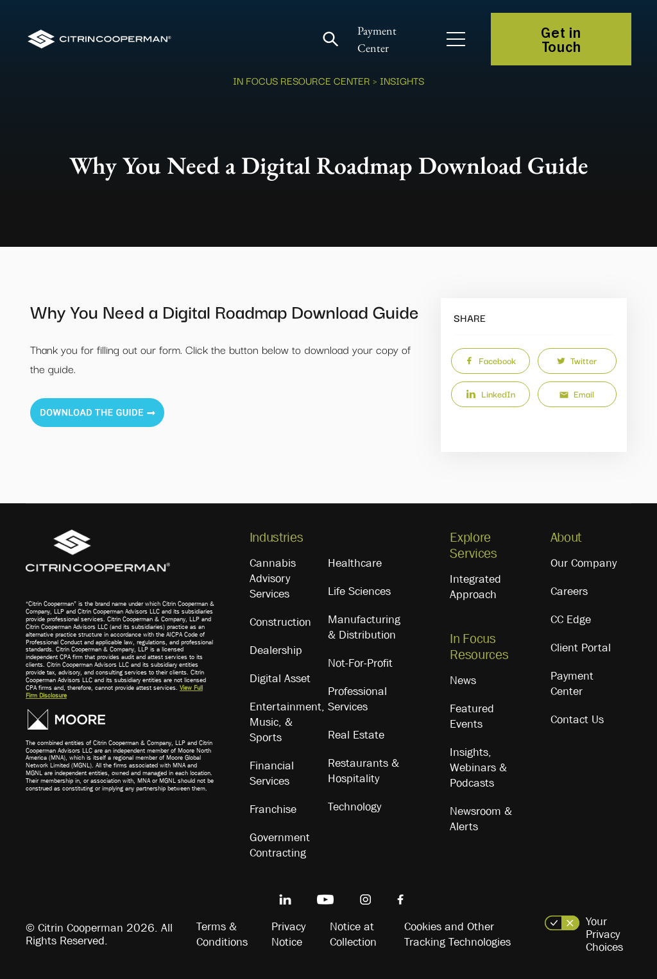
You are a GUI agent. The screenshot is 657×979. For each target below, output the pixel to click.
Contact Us (577, 719)
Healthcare (355, 562)
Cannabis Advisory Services (273, 578)
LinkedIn (490, 394)
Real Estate (356, 734)
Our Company (583, 562)
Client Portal (580, 647)
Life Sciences (359, 591)
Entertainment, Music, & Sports (287, 722)
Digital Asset (280, 678)
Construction (280, 621)
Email (576, 394)
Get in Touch (561, 39)
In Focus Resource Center (301, 80)
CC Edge (570, 619)
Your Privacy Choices (604, 934)
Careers (569, 591)
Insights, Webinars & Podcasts (478, 767)
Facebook (490, 360)
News (463, 680)
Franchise (273, 809)
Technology (354, 806)
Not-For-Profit (360, 663)
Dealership (276, 650)
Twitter (577, 360)
